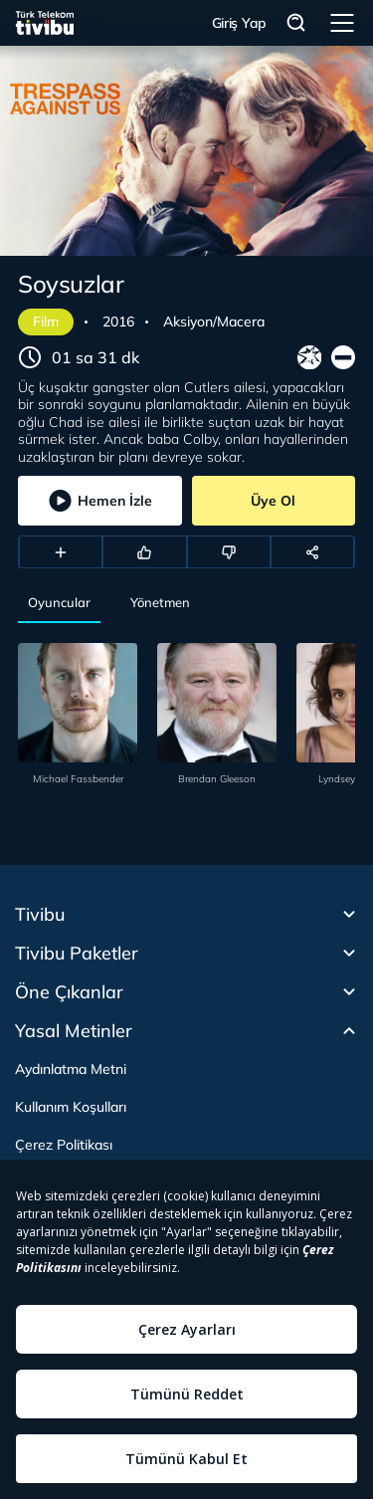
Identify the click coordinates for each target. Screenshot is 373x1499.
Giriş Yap (239, 23)
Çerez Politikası (63, 1145)
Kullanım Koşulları (70, 1107)
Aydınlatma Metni (70, 1069)
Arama (296, 23)
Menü (342, 23)
